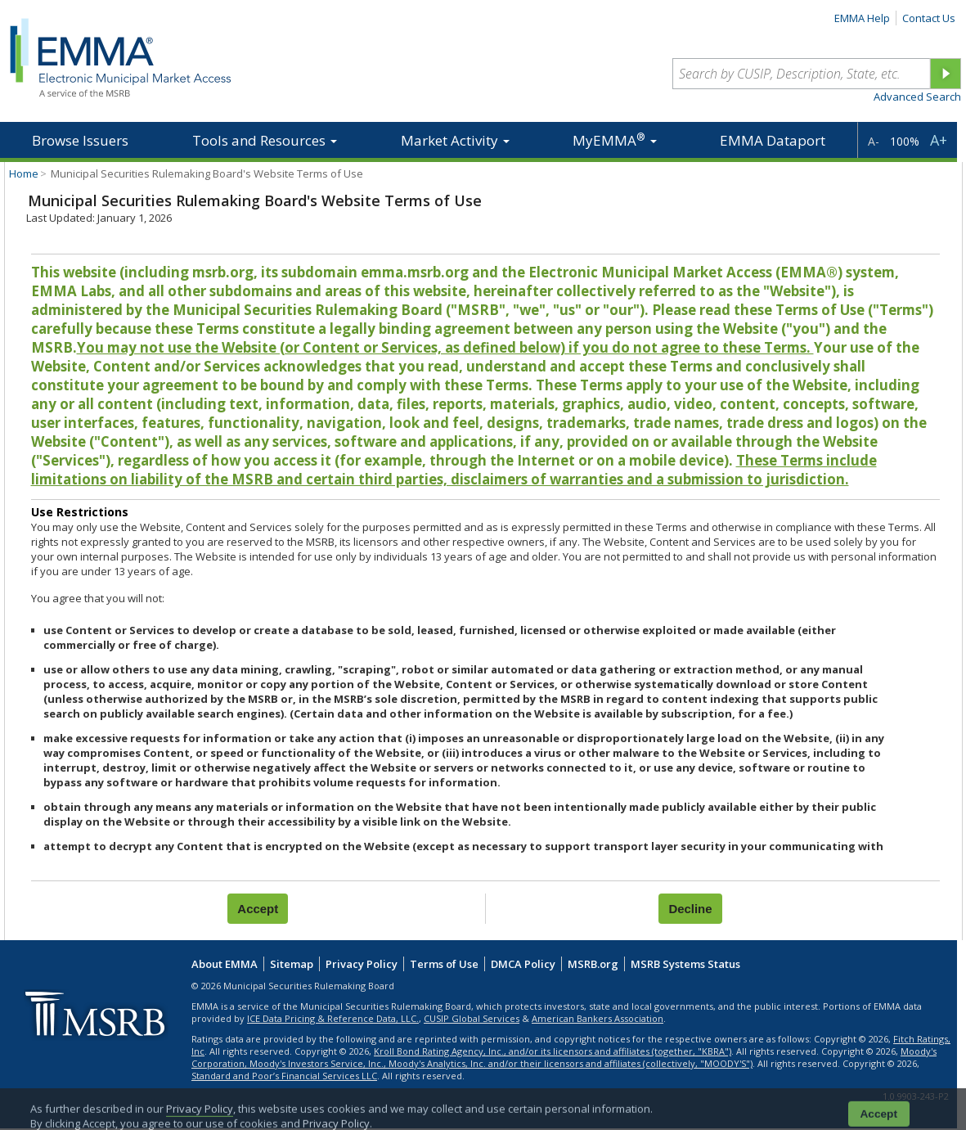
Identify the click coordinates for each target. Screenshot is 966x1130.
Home (23, 173)
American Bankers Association (597, 1018)
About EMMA (224, 964)
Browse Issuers (80, 140)
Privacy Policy (362, 964)
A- (873, 141)
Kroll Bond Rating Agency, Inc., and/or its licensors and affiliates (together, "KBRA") (552, 1051)
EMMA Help (862, 18)
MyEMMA (615, 139)
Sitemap (291, 964)
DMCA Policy (523, 964)
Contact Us (928, 18)
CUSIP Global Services (471, 1018)
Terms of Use (444, 964)
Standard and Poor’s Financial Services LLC (284, 1075)
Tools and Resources (264, 140)
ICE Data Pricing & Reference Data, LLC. (333, 1018)
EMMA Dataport (772, 140)
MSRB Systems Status (685, 964)
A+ (938, 140)
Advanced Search (917, 96)
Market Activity (455, 140)
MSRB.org (593, 964)
